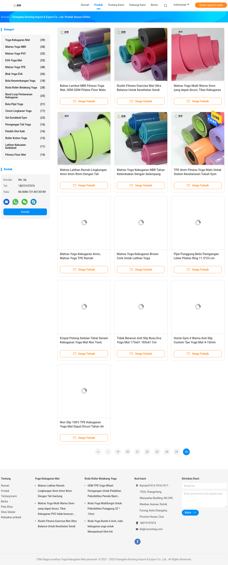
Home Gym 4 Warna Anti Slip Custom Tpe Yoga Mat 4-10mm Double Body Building (195, 342)
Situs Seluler (8, 511)
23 (156, 451)
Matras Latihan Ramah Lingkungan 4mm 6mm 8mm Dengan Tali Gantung (83, 174)
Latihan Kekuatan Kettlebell (25, 146)
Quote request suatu (211, 5)
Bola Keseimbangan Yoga (25, 81)
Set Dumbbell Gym (25, 118)
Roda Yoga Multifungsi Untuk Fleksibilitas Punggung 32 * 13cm (105, 508)
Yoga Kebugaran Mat (25, 40)
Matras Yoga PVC (25, 53)
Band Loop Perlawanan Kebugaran (25, 96)
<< (98, 451)
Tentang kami (9, 496)
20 (127, 451)
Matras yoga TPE (25, 67)
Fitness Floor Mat (25, 155)
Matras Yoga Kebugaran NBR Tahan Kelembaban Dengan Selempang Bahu (141, 174)
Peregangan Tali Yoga (25, 124)
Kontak (25, 211)
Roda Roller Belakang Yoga (25, 87)
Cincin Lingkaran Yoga (25, 111)
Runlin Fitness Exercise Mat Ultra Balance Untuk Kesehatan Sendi (57, 524)
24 (166, 451)
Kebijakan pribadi (11, 517)
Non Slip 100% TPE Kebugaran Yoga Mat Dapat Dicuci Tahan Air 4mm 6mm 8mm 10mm (82, 426)
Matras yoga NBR (25, 47)
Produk (5, 490)
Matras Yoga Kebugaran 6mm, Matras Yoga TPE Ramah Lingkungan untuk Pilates (80, 258)
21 (137, 451)
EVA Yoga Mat (25, 60)
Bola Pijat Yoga (25, 104)
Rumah (5, 485)
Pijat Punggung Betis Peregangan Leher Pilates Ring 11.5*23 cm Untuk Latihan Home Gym (196, 258)
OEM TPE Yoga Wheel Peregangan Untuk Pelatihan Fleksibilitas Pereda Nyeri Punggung (104, 491)
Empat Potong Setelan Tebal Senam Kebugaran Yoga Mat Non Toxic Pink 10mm (84, 342)
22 (147, 451)
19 (117, 451)
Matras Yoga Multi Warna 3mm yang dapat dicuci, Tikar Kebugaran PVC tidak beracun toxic (197, 90)
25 (176, 451)
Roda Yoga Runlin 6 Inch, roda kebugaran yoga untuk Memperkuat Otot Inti (105, 526)
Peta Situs (7, 506)
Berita (4, 501)
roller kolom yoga (25, 138)
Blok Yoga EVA (25, 74)
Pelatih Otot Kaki (25, 131)
